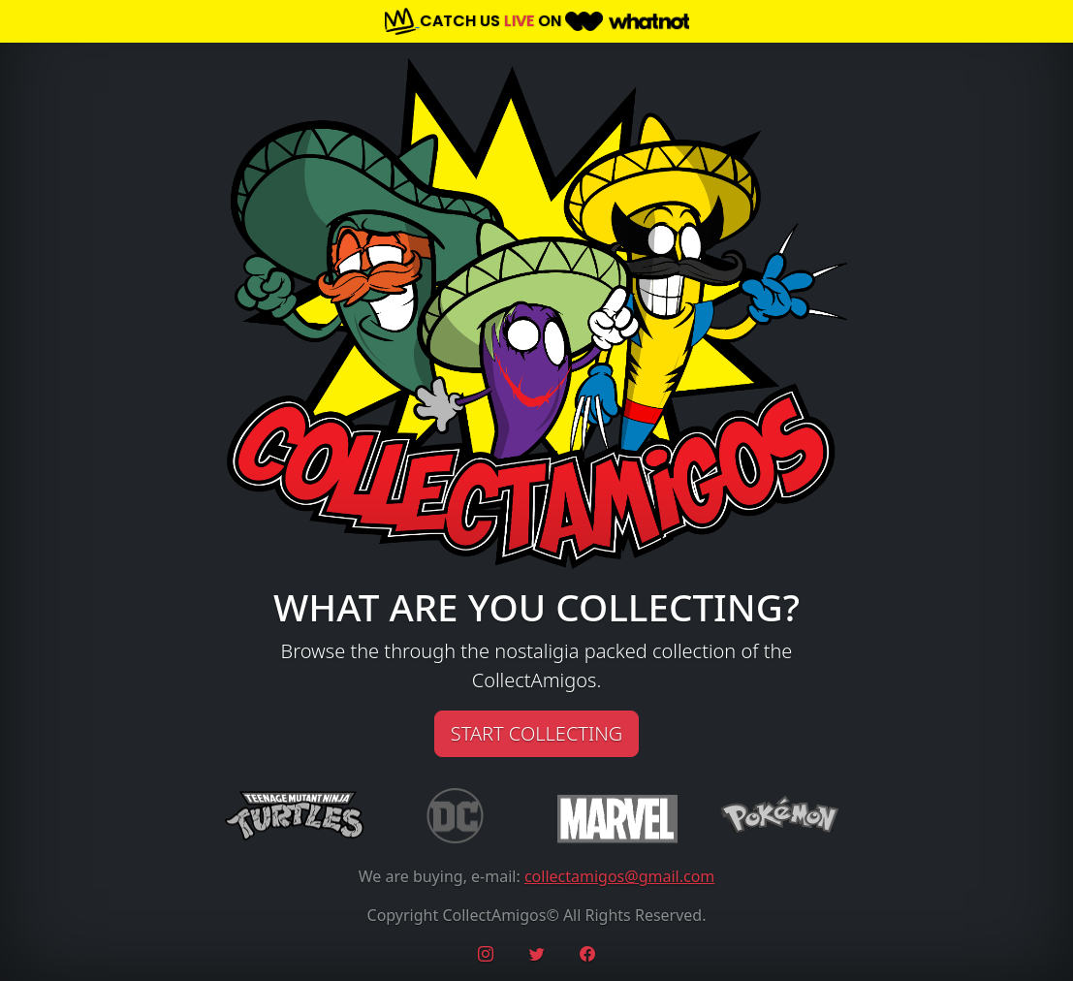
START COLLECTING (536, 733)
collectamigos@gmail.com (619, 876)
